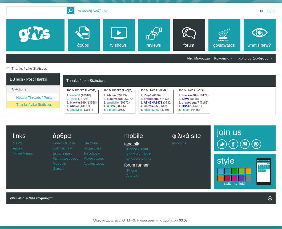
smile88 (75, 95)
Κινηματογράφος (65, 158)
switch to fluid (234, 183)
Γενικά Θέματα (64, 143)
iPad (144, 149)
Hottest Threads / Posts (34, 98)
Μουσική (59, 163)
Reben (186, 109)
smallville (76, 109)
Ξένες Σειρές (62, 153)
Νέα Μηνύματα (198, 58)
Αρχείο (18, 148)
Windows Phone (138, 159)
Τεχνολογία (91, 153)
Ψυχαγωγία (92, 148)
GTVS (17, 143)
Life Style (90, 143)
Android (132, 154)
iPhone (131, 149)
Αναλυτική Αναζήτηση (93, 11)
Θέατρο (58, 169)
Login (271, 11)
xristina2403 (151, 109)
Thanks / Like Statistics (34, 104)
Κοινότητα (221, 58)
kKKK (73, 98)
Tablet (146, 154)
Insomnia (179, 143)
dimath (111, 109)
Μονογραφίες (93, 158)
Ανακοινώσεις (93, 163)
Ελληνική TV (62, 148)
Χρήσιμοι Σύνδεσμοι (253, 58)
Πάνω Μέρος (23, 153)
